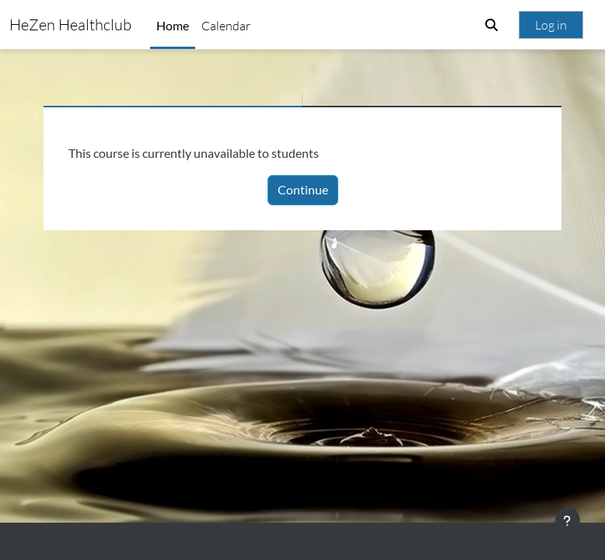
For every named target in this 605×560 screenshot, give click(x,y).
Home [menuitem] (172, 25)
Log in (551, 25)
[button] (491, 25)
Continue (303, 189)
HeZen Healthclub (70, 24)
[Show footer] (567, 521)
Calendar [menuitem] (225, 25)
